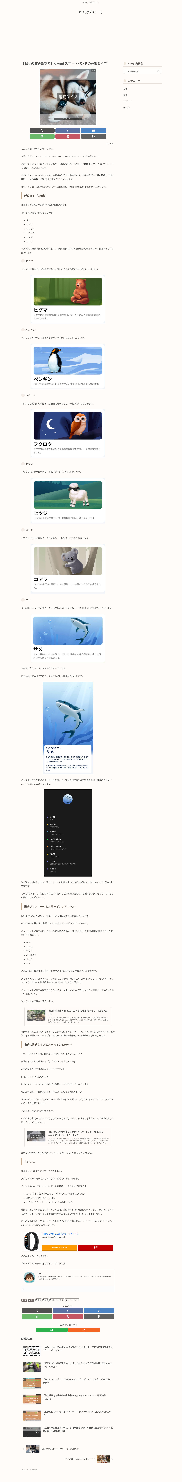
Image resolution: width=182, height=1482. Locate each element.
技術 (31, 1297)
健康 (24, 1297)
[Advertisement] (91, 36)
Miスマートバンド (56, 1297)
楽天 (96, 1244)
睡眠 (38, 1297)
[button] (107, 130)
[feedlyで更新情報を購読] (65, 1327)
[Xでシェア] (28, 130)
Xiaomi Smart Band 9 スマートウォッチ (60, 1230)
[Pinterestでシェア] (91, 130)
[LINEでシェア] (75, 130)
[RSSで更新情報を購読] (70, 1327)
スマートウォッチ (72, 1297)
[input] (142, 71)
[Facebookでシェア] (44, 130)
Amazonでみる (59, 1244)
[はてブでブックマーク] (59, 130)
